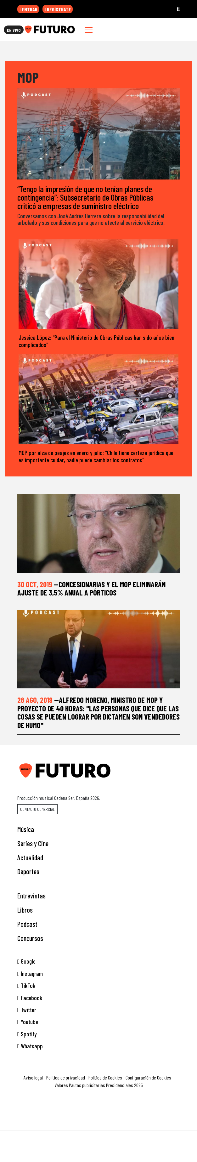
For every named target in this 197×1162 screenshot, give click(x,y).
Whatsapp (30, 1046)
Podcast (27, 924)
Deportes (28, 871)
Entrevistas (31, 895)
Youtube (27, 1021)
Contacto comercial (37, 809)
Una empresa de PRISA (98, 1108)
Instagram (30, 973)
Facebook (29, 997)
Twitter (26, 1009)
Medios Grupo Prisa (98, 1123)
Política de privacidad (65, 1077)
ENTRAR (28, 9)
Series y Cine (32, 843)
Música (25, 829)
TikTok (26, 985)
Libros (25, 910)
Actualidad (30, 857)
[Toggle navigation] (89, 30)
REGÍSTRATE (57, 9)
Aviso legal (33, 1077)
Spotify (27, 1034)
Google (26, 961)
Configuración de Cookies (148, 1077)
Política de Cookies (105, 1077)
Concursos (30, 938)
